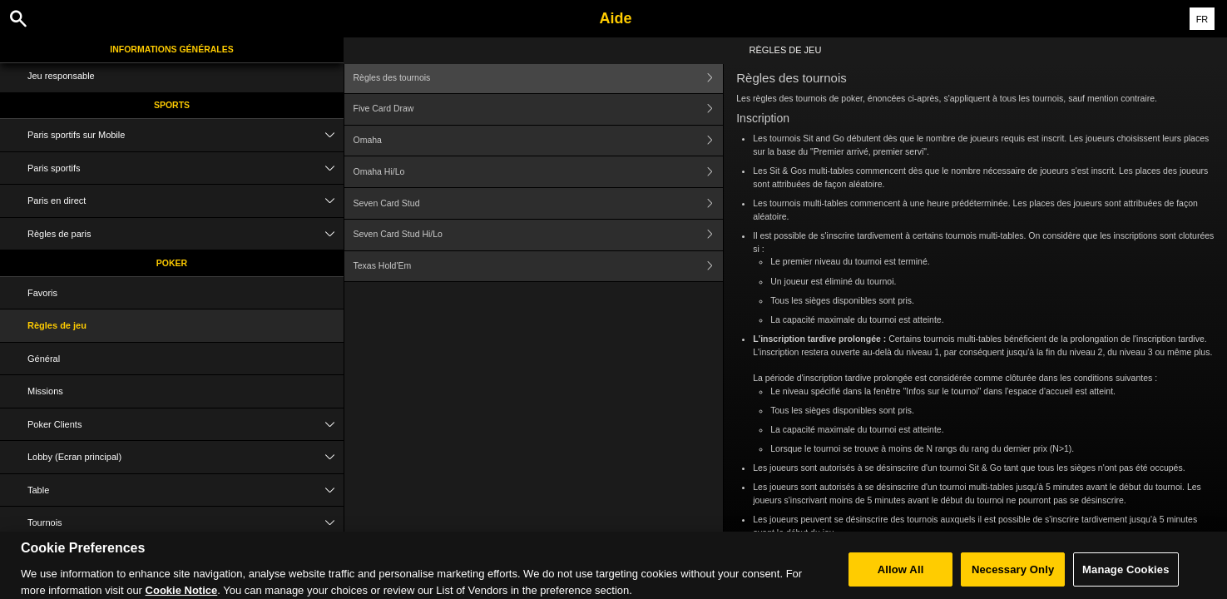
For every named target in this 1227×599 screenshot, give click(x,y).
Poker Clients (185, 424)
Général (43, 359)
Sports (172, 105)
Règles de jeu (57, 325)
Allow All (901, 576)
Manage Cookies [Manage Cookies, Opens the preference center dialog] (1125, 576)
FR (1202, 19)
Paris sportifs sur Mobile (185, 135)
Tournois (185, 523)
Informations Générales (172, 49)
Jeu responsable (61, 76)
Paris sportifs (185, 168)
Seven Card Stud (539, 203)
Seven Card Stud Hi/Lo (539, 235)
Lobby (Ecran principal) (185, 457)
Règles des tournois (539, 77)
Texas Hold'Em (539, 266)
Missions (45, 391)
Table (185, 490)
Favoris (42, 293)
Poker (171, 263)
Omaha (539, 141)
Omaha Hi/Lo (539, 171)
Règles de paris (185, 234)
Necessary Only (1013, 576)
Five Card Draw (539, 109)
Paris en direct (185, 201)
